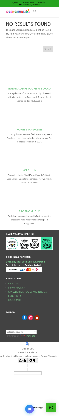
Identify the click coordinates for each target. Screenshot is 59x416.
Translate (27, 335)
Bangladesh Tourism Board (29, 88)
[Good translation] (23, 360)
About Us (13, 283)
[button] (51, 407)
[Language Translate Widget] (21, 332)
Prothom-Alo (29, 211)
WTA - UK (29, 170)
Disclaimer (14, 299)
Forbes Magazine (29, 129)
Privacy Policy (16, 287)
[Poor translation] (33, 360)
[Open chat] (29, 409)
